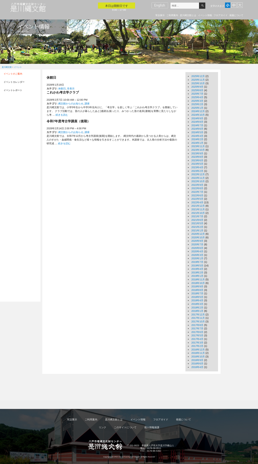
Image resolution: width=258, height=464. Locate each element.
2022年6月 (197, 195)
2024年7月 (197, 125)
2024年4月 (197, 135)
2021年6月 (197, 220)
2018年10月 (198, 283)
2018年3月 (197, 304)
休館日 (62, 88)
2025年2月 (197, 104)
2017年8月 (197, 325)
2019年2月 (197, 272)
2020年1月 (197, 258)
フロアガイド (221, 15)
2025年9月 (197, 86)
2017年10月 (198, 321)
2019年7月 (197, 262)
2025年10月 (198, 83)
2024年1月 (197, 142)
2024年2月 (197, 139)
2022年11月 (198, 177)
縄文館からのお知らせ (70, 103)
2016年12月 (198, 349)
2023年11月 (198, 146)
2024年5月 (197, 132)
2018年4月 (197, 300)
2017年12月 (198, 314)
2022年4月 (197, 202)
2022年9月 (197, 184)
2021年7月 (197, 216)
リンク (102, 427)
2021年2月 (197, 226)
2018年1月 (197, 311)
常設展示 (160, 15)
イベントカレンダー (14, 82)
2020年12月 (198, 233)
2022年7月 (197, 191)
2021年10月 (198, 213)
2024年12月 (198, 111)
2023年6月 (197, 160)
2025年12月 (198, 76)
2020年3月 (197, 255)
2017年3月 (197, 342)
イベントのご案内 (13, 73)
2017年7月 (197, 328)
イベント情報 (205, 15)
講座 (87, 103)
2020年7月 (197, 244)
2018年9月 (197, 286)
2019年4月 (197, 268)
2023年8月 (197, 156)
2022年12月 (198, 174)
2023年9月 (197, 153)
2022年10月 (198, 181)
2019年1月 (197, 275)
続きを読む (62, 114)
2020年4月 (197, 251)
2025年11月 (198, 79)
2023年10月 (198, 149)
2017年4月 (197, 339)
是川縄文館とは (188, 15)
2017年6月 (197, 332)
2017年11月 (198, 317)
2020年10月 (198, 237)
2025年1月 (197, 107)
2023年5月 (197, 163)
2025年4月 (197, 97)
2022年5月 (197, 198)
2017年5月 (197, 335)
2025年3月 (197, 100)
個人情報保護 (151, 427)
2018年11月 (198, 279)
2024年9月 (197, 118)
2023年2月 (197, 171)
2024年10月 (198, 114)
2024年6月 (197, 128)
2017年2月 (197, 346)
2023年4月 (197, 167)
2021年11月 (198, 209)
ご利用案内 (172, 15)
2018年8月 (197, 290)
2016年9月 (197, 360)
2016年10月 (198, 356)
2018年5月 (197, 297)
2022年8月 (197, 188)
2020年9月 (197, 240)
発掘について (236, 15)
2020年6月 (197, 248)
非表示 (71, 88)
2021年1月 (197, 230)
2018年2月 (197, 307)
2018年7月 (197, 293)
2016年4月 (197, 367)
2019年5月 (197, 265)
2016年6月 (197, 363)
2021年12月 (198, 205)
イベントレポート (13, 90)
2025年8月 (197, 90)
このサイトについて (125, 427)
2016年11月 (198, 353)
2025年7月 (197, 93)
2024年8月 (197, 121)
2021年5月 (197, 223)
